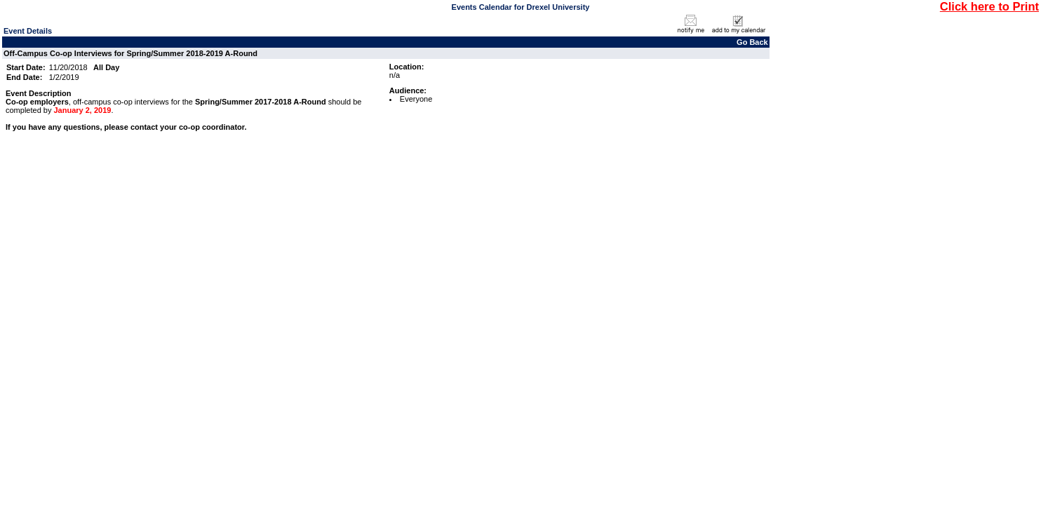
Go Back (752, 42)
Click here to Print (989, 6)
